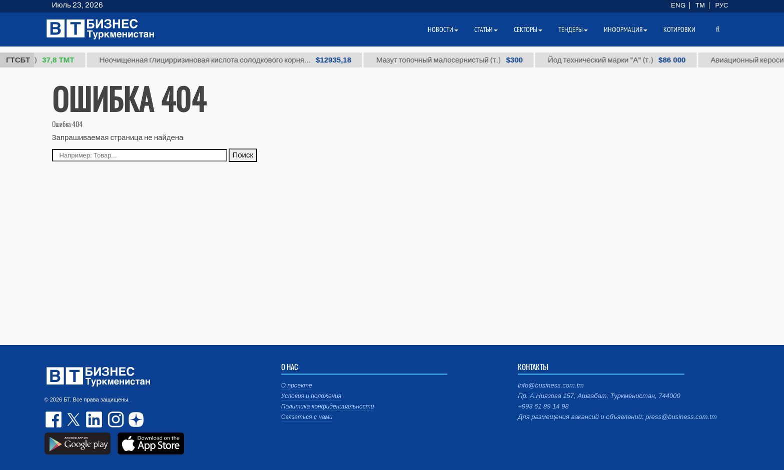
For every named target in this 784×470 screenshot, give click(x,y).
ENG (678, 5)
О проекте (296, 385)
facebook (55, 420)
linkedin (95, 420)
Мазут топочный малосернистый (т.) (453, 60)
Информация (625, 29)
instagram (115, 420)
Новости (443, 29)
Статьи (486, 29)
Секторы (528, 29)
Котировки (679, 29)
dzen (135, 420)
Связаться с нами (307, 417)
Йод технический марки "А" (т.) (620, 60)
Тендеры (573, 29)
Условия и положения (311, 396)
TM (700, 5)
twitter (75, 420)
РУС (721, 5)
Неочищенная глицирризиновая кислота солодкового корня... (229, 60)
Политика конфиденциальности (327, 406)
